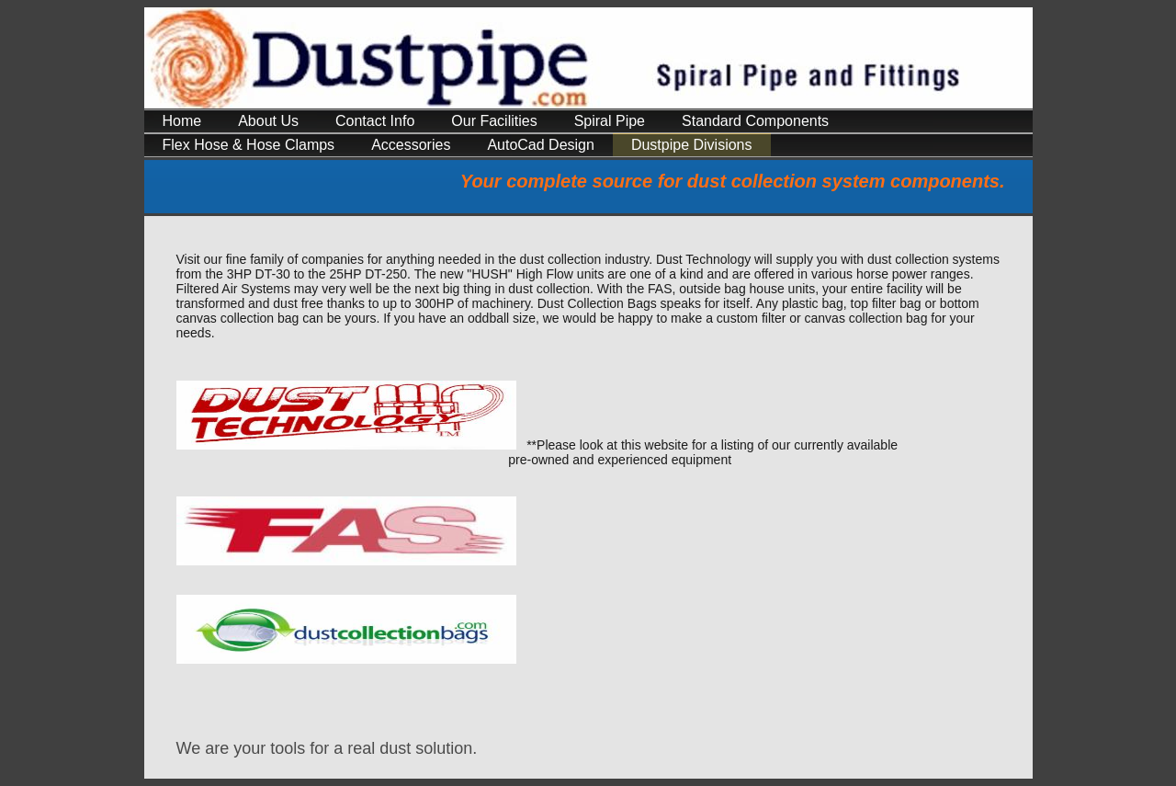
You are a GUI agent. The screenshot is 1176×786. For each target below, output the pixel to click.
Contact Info (374, 121)
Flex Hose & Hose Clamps (249, 145)
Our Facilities (494, 121)
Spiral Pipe (609, 121)
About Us (268, 121)
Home (182, 121)
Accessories (410, 145)
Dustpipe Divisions (691, 145)
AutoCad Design (540, 145)
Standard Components (755, 121)
